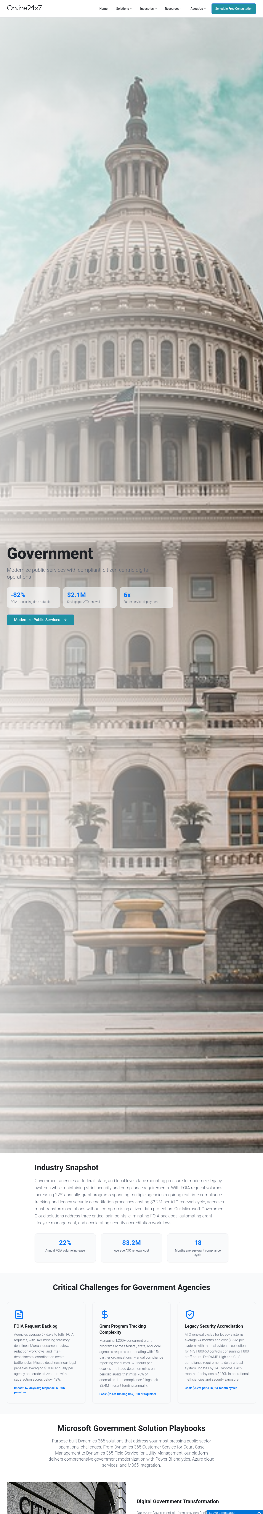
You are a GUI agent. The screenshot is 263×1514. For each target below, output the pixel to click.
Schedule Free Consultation (233, 8)
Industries (148, 8)
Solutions (124, 8)
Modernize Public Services (40, 619)
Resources (174, 8)
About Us (198, 8)
